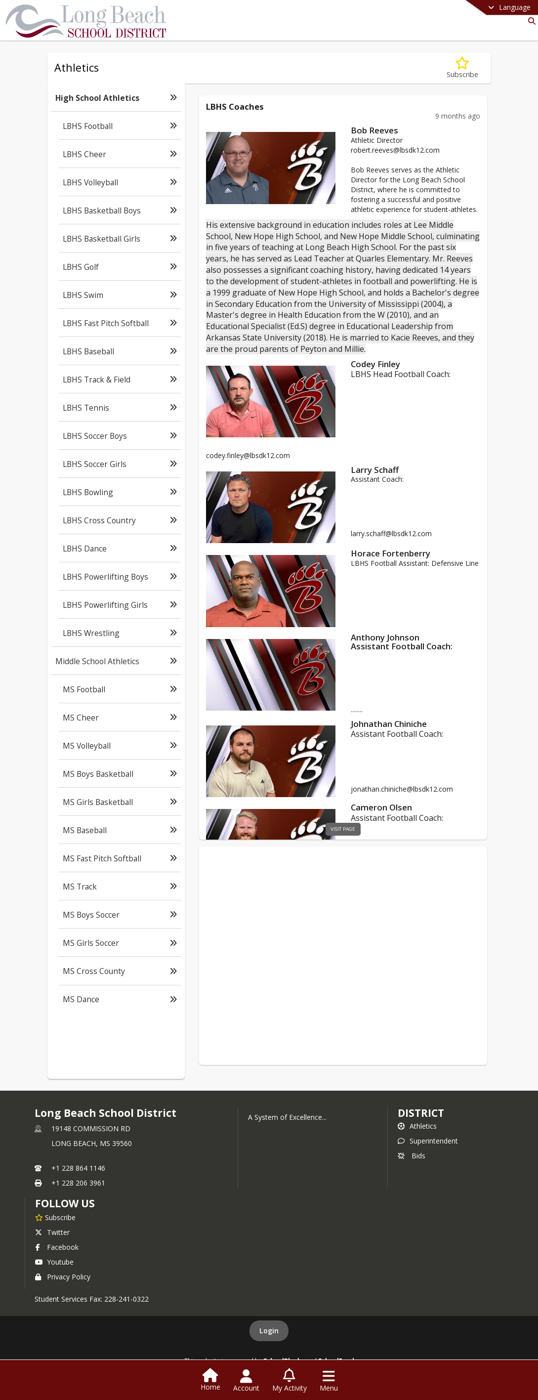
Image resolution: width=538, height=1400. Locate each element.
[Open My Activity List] (289, 1380)
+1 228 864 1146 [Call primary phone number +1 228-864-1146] (78, 1168)
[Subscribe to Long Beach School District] (55, 1217)
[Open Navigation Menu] (329, 1380)
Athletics (417, 1126)
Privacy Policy (62, 1276)
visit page (343, 829)
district (421, 1113)
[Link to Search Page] (530, 21)
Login (269, 1330)
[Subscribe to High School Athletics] (462, 68)
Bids (411, 1155)
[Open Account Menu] (246, 1380)
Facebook (57, 1247)
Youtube (54, 1262)
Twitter (52, 1232)
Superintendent (428, 1140)
